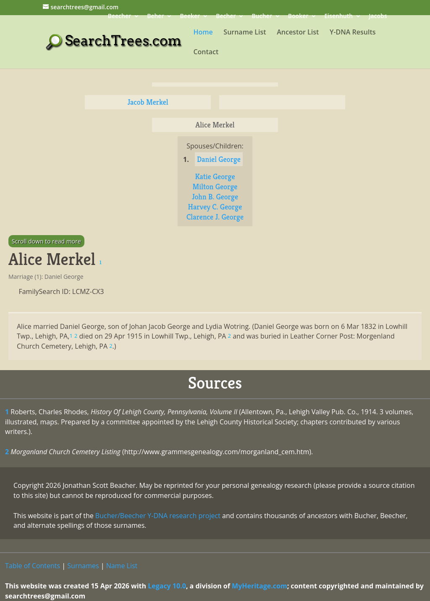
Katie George (215, 176)
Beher (155, 16)
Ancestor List (298, 33)
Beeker (190, 16)
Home (202, 33)
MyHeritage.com (259, 585)
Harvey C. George (215, 207)
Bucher (262, 16)
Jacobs (378, 16)
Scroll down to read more (46, 241)
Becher (226, 16)
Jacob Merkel (147, 102)
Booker (298, 16)
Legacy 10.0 (167, 585)
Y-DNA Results (353, 33)
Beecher (119, 16)
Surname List (244, 33)
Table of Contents (32, 565)
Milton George (215, 186)
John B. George (215, 196)
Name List (122, 565)
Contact (205, 52)
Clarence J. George (215, 217)
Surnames (83, 565)
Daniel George (219, 159)
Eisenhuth (338, 16)
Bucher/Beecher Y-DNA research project (157, 515)
